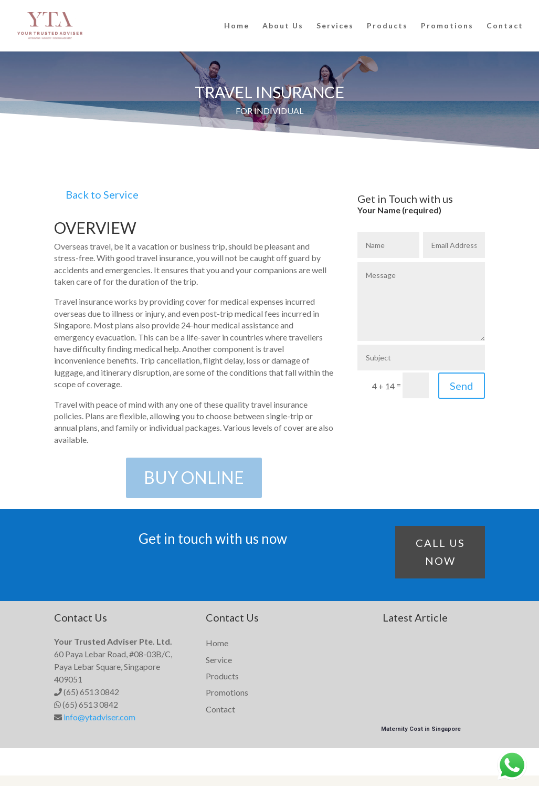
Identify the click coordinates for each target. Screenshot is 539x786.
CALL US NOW (440, 551)
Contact (505, 26)
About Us (282, 26)
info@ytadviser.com (99, 717)
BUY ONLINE (194, 477)
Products (387, 26)
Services (335, 26)
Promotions (447, 26)
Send (461, 385)
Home (236, 26)
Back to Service (102, 194)
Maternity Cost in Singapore (421, 729)
